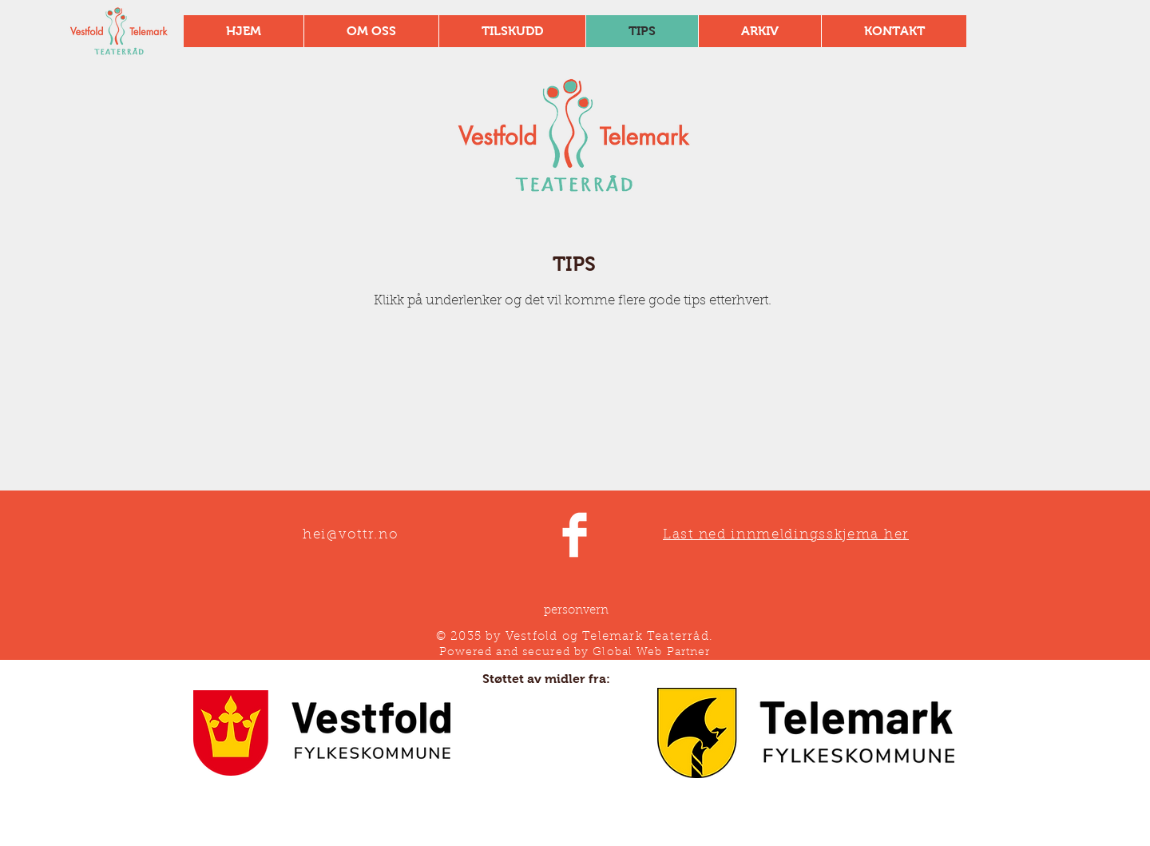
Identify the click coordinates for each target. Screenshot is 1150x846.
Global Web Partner (651, 652)
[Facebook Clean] (574, 535)
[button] (511, 31)
